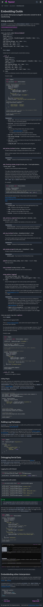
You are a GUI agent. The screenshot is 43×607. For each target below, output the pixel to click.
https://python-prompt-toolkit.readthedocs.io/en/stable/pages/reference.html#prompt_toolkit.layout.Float (23, 199)
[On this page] (40, 2)
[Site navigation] (2, 2)
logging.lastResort (12, 305)
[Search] (37, 2)
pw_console (12, 5)
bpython (9, 580)
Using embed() (9, 386)
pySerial (32, 460)
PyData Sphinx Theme (33, 605)
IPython (3, 580)
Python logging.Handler (13, 322)
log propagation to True (13, 292)
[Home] (2, 6)
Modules (6, 5)
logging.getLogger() (18, 131)
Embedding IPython (5, 586)
